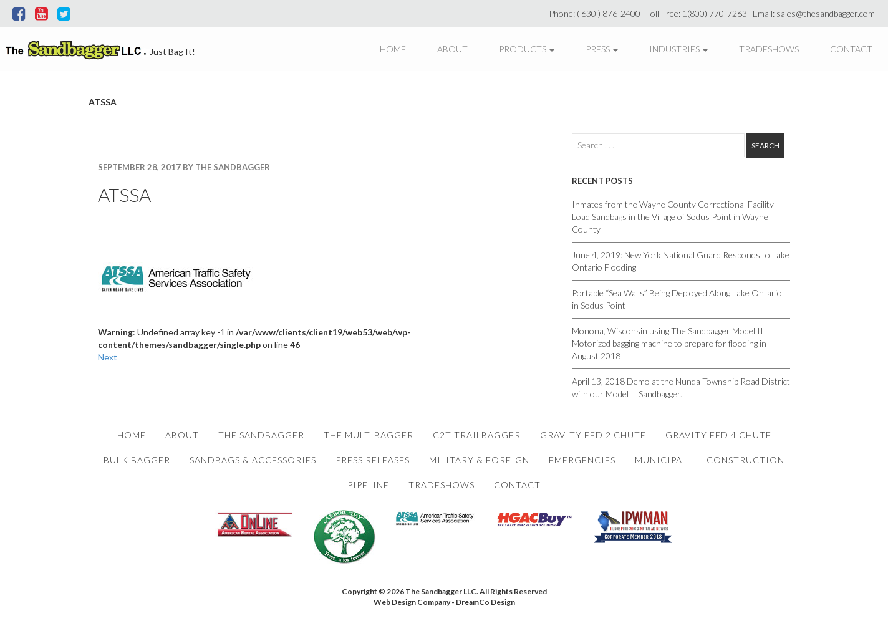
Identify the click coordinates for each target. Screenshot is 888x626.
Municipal (661, 460)
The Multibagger (368, 435)
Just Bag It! (172, 51)
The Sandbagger (261, 435)
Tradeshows (769, 49)
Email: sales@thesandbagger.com (816, 13)
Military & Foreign (479, 460)
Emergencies (582, 460)
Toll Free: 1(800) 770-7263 (698, 13)
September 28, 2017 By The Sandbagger (184, 167)
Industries (678, 49)
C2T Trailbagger (477, 435)
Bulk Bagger (137, 460)
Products (526, 49)
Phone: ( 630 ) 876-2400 (596, 13)
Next (107, 357)
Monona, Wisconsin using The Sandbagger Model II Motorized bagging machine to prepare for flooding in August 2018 (669, 343)
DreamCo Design (485, 602)
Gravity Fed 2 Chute (593, 435)
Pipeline (368, 484)
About (452, 49)
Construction (745, 460)
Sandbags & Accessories (253, 460)
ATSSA (124, 194)
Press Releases (372, 460)
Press (602, 49)
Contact (851, 49)
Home (393, 49)
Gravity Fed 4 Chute (718, 435)
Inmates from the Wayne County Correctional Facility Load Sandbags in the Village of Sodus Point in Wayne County (673, 216)
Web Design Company (412, 602)
